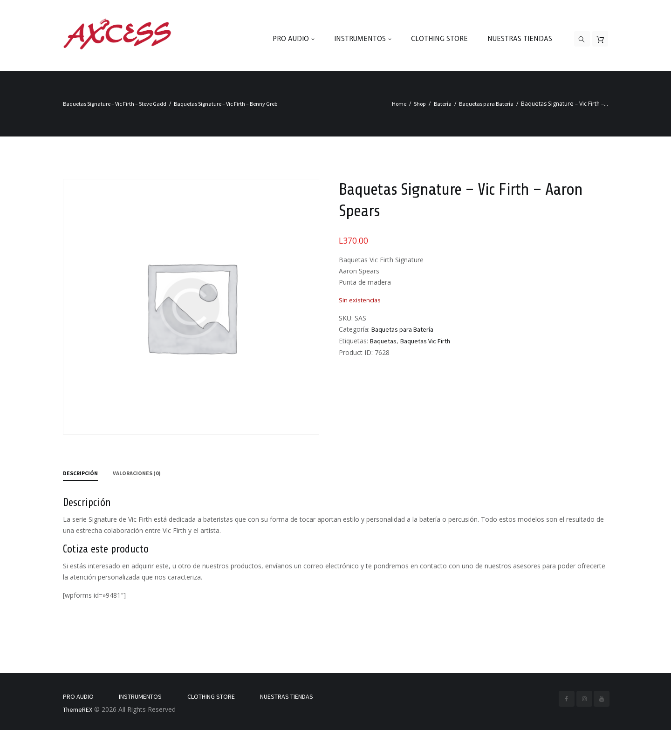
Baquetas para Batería (486, 103)
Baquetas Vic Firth (425, 341)
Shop (420, 103)
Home (399, 103)
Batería (443, 103)
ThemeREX (77, 709)
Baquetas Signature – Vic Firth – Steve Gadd (114, 103)
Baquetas (383, 341)
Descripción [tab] (80, 473)
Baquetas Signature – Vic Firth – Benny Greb (226, 103)
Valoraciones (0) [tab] (137, 473)
